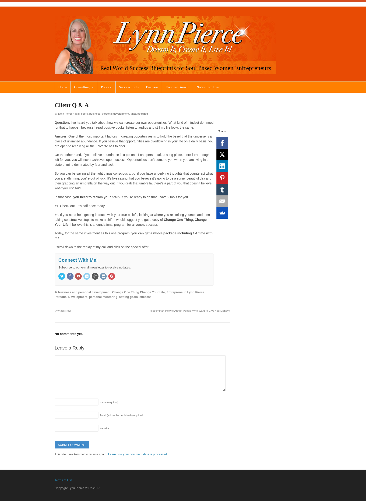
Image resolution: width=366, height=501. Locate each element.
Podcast (106, 87)
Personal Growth (177, 87)
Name (109, 402)
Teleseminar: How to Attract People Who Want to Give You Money (189, 310)
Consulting (82, 87)
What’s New (63, 310)
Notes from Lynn (209, 87)
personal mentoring (103, 297)
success (145, 297)
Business (152, 87)
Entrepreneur (176, 292)
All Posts (82, 113)
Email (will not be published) (122, 415)
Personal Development (115, 113)
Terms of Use (64, 480)
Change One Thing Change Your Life (138, 292)
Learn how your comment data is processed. (138, 454)
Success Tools (129, 87)
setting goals (128, 297)
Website (104, 428)
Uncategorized (139, 113)
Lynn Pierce (65, 113)
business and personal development (84, 292)
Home (62, 87)
